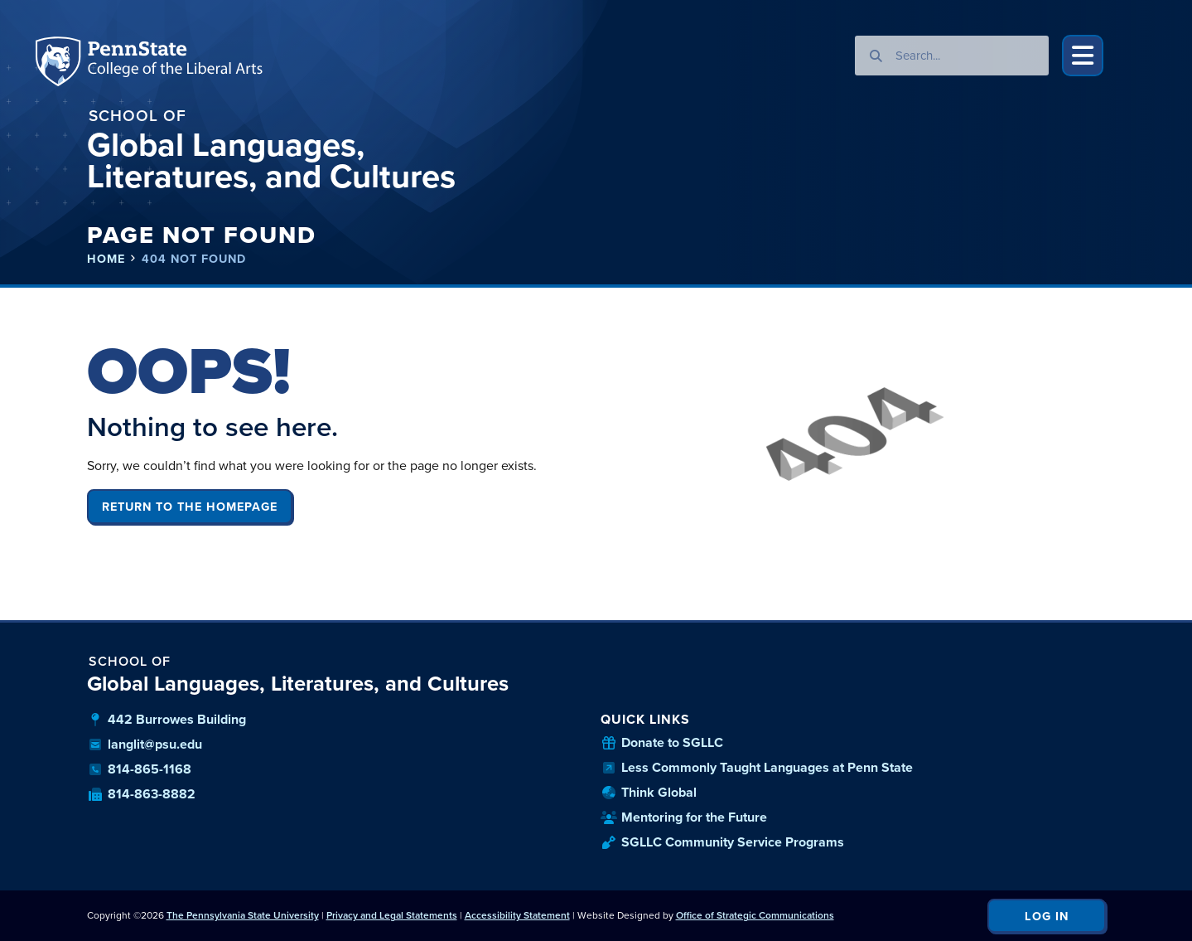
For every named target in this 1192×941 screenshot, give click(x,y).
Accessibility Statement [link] (517, 915)
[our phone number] (339, 769)
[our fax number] (339, 794)
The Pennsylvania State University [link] (242, 915)
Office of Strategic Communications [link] (755, 915)
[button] (1082, 55)
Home (106, 259)
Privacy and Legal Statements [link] (391, 915)
